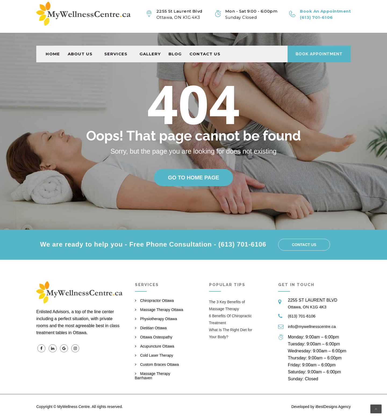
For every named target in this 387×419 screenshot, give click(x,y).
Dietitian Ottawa (153, 328)
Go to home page (193, 177)
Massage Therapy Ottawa (161, 310)
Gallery (150, 41)
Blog (175, 41)
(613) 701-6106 (302, 316)
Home (53, 41)
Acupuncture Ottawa (157, 346)
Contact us (204, 41)
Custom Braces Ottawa (159, 364)
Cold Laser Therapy (156, 355)
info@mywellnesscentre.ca (312, 326)
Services (115, 41)
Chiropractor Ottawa (157, 300)
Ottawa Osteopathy (156, 337)
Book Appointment (319, 41)
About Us (80, 41)
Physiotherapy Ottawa (158, 319)
